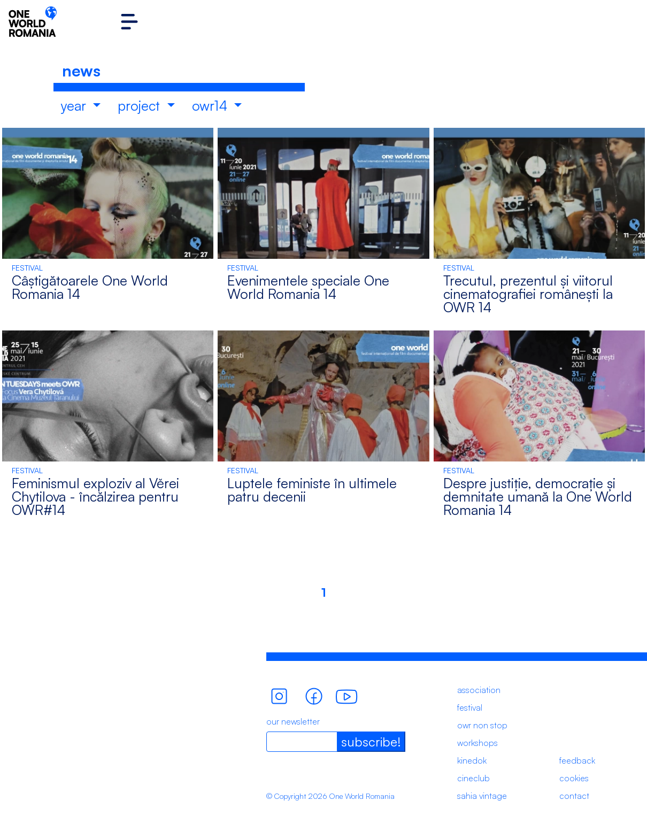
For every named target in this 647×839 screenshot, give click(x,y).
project (141, 105)
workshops (477, 742)
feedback (577, 760)
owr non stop (482, 725)
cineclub (473, 778)
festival (469, 707)
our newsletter (293, 721)
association (478, 689)
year (75, 105)
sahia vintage (482, 795)
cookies (574, 778)
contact (574, 795)
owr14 (211, 105)
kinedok (472, 760)
